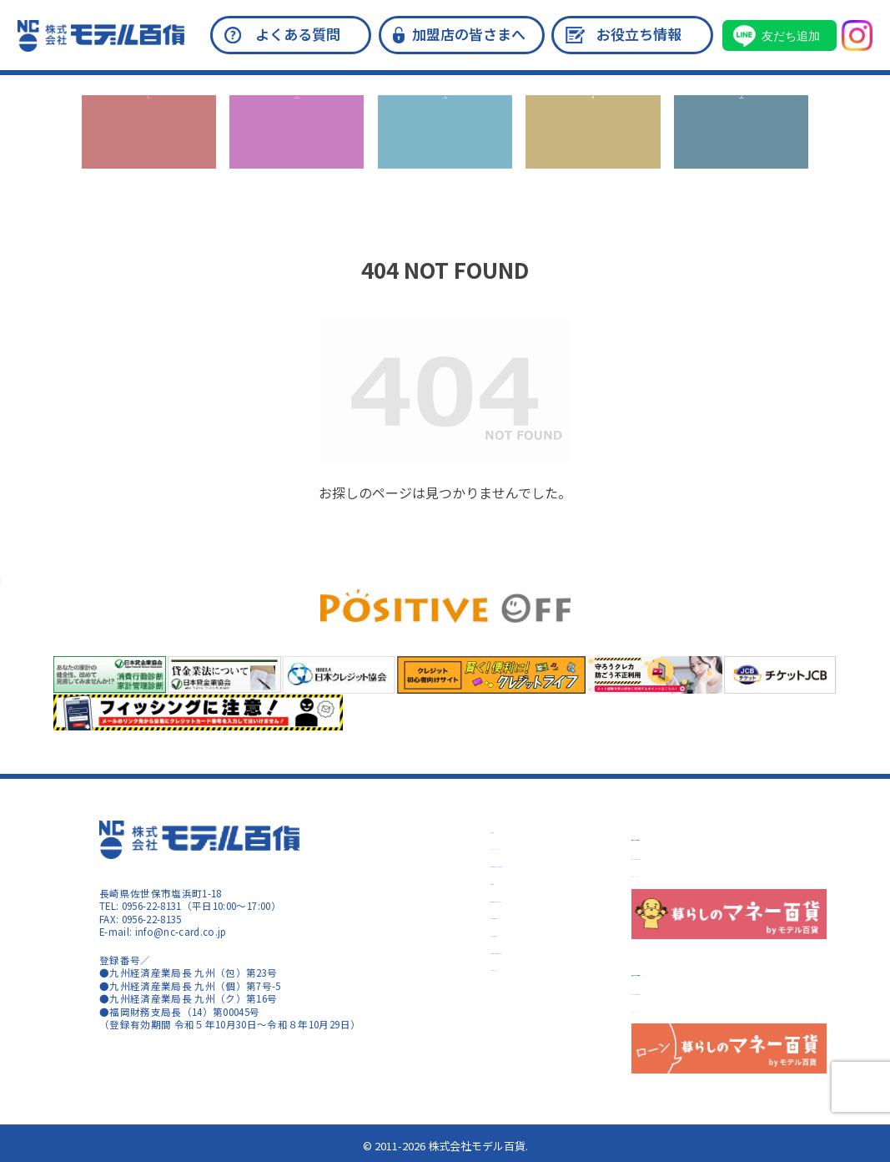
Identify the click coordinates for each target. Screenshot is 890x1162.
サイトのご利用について (686, 855)
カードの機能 (445, 150)
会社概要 (446, 829)
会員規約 (446, 880)
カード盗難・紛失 (466, 966)
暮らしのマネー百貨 (699, 834)
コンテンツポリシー (676, 873)
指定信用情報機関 (466, 915)
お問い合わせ (741, 150)
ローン (593, 150)
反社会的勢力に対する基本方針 (496, 863)
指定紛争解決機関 (466, 932)
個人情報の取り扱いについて (491, 898)
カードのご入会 (297, 150)
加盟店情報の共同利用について (496, 950)
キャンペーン (149, 150)
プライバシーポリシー (476, 845)
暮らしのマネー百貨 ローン (722, 969)
